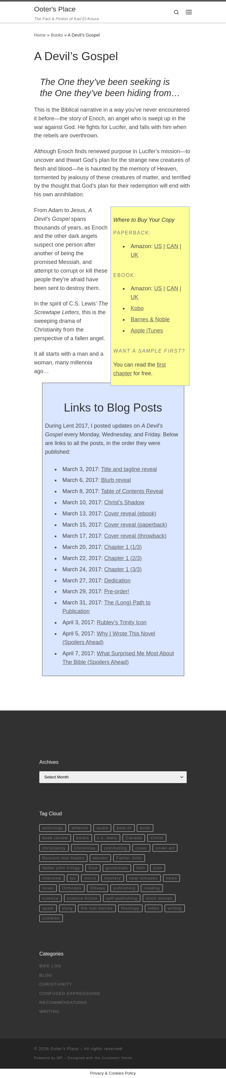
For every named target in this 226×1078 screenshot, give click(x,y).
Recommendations (63, 1002)
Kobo (137, 308)
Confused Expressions (69, 993)
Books (57, 35)
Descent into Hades (63, 858)
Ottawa (97, 888)
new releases (143, 878)
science (50, 898)
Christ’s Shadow (124, 502)
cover (141, 848)
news (171, 878)
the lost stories (97, 908)
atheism (80, 828)
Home (40, 35)
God (93, 868)
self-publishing (121, 898)
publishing (124, 888)
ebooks (100, 858)
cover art (165, 848)
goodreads (117, 868)
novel (48, 888)
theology (130, 908)
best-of (124, 828)
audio (102, 828)
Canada (134, 837)
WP (60, 1058)
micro (90, 878)
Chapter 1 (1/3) (123, 547)
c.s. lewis (107, 837)
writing (174, 908)
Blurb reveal (116, 480)
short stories (159, 898)
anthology (52, 828)
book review (55, 837)
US (158, 246)
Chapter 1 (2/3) (123, 558)
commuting (115, 848)
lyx (73, 878)
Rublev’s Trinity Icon (122, 622)
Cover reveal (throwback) (135, 536)
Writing (49, 1011)
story (67, 908)
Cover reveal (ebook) (130, 513)
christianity (54, 848)
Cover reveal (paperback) (135, 525)
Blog (45, 975)
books (82, 837)
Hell (141, 868)
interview (51, 878)
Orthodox (72, 888)
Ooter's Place (64, 1048)
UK (134, 255)
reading (152, 888)
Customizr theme (117, 1058)
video (153, 908)
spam (48, 908)
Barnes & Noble (150, 319)
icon (157, 868)
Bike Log (50, 966)
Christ (156, 837)
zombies (51, 918)
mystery (112, 878)
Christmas (85, 848)
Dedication (117, 580)
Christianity (55, 984)
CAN (172, 246)
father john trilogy (61, 868)
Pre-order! (116, 591)
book (145, 828)
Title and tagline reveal (129, 469)
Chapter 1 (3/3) (123, 569)
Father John (129, 858)
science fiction (82, 898)
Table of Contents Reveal (132, 491)
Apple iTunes (147, 330)
